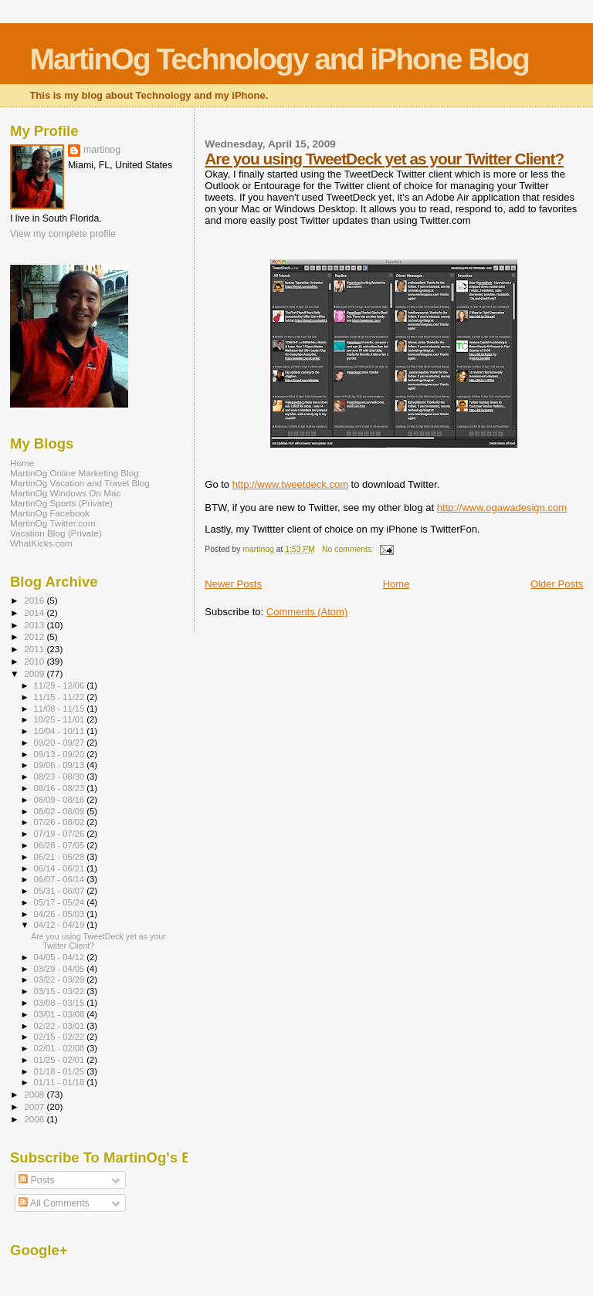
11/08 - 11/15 (60, 708)
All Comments (54, 1203)
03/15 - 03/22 (60, 991)
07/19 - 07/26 (60, 833)
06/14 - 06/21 (60, 868)
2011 (35, 649)
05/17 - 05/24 (60, 902)
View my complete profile (63, 233)
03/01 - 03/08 (60, 1014)
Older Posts (556, 584)
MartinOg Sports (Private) (61, 503)
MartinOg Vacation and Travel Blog (80, 483)
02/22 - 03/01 (60, 1025)
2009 (35, 673)
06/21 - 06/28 (60, 856)
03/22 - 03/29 (60, 979)
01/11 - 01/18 (60, 1082)
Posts (36, 1180)
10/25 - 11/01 (60, 719)
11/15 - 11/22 (60, 697)
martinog (101, 149)
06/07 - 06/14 (60, 879)
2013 (35, 625)
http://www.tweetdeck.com (290, 484)
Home (396, 584)
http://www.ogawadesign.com (502, 507)
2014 (35, 612)
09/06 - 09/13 (60, 765)
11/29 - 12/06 (60, 685)
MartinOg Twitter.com (53, 523)
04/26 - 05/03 (60, 914)
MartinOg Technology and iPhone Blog (278, 59)
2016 (35, 600)
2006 (35, 1119)
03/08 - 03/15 (60, 1002)
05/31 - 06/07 (60, 890)
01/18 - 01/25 (60, 1071)
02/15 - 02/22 (60, 1036)
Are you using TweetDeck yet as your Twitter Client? (384, 158)
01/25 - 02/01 (60, 1059)
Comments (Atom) (306, 612)
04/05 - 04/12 (60, 957)
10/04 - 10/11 (60, 731)
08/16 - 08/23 (60, 788)
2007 (35, 1106)
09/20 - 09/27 (60, 742)
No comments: (349, 549)
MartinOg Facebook (50, 513)
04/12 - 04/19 (60, 924)
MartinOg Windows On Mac (65, 493)
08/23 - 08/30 (60, 776)
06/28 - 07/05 (60, 845)
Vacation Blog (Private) (56, 533)
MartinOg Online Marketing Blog (74, 473)
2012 (35, 636)
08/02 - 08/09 (60, 811)
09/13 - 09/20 (60, 754)
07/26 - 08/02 (60, 822)
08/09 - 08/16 (60, 799)
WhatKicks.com (41, 543)
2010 (35, 661)
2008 (35, 1094)
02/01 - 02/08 (60, 1048)
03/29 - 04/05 (60, 968)
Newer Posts (233, 584)
